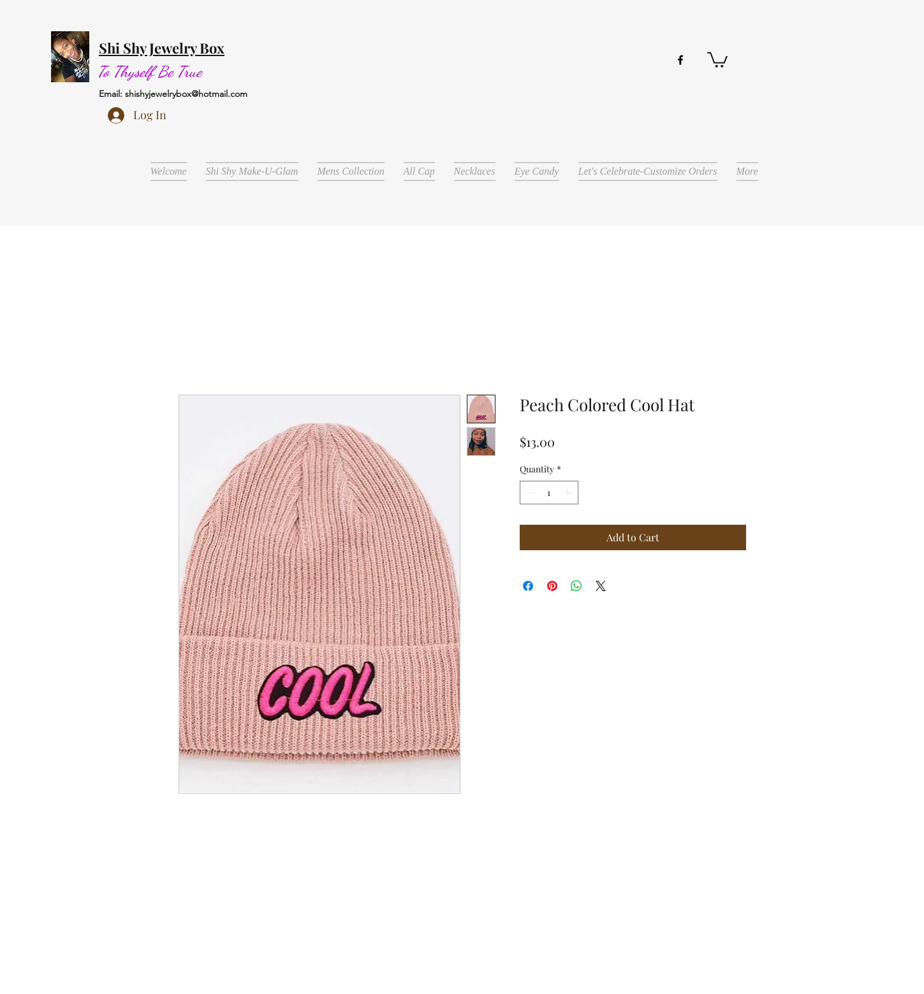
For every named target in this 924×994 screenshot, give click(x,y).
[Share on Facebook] (528, 586)
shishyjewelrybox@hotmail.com (186, 93)
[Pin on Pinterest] (552, 586)
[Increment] (568, 492)
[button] (717, 59)
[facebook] (680, 60)
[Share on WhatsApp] (576, 586)
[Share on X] (600, 586)
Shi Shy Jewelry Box (161, 47)
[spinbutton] (549, 492)
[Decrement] (530, 492)
